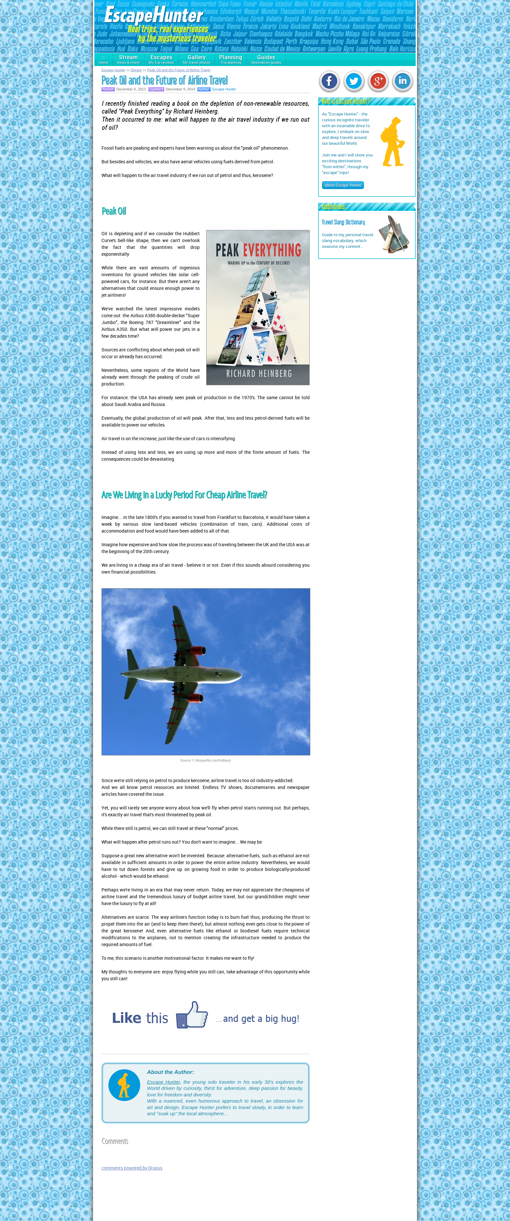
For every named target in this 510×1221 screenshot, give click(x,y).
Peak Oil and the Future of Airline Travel (178, 70)
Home (103, 59)
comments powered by (131, 1168)
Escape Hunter (113, 70)
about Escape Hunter (343, 185)
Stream (136, 70)
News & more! (128, 59)
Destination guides (266, 59)
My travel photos (196, 59)
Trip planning (230, 59)
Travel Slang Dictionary (343, 222)
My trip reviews (161, 59)
